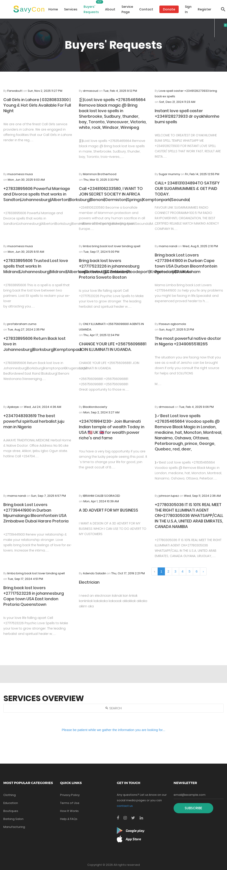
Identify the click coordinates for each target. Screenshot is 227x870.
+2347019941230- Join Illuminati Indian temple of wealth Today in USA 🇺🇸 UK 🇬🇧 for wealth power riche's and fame (111, 429)
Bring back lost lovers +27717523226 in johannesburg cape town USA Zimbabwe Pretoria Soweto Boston (109, 269)
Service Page (127, 9)
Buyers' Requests (91, 9)
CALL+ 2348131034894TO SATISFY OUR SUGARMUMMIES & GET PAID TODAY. (187, 188)
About (110, 9)
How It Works (69, 811)
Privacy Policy (70, 795)
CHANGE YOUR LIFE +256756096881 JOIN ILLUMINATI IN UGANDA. (112, 346)
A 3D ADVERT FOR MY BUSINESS (108, 510)
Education (10, 803)
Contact (146, 9)
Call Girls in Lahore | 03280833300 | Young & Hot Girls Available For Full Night (37, 105)
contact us (125, 806)
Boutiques (10, 811)
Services (70, 9)
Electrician (89, 582)
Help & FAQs (68, 819)
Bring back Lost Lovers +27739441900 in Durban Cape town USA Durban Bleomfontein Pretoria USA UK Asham (186, 263)
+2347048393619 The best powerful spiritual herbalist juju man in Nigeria (33, 421)
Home (53, 9)
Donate (169, 9)
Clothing (9, 795)
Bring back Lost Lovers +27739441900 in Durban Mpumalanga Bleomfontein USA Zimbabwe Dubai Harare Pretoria (35, 513)
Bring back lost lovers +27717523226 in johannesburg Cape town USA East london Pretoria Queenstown (33, 596)
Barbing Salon (13, 819)
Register (204, 9)
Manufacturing (14, 827)
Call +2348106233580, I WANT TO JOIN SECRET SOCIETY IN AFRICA (111, 191)
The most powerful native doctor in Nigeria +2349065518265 (188, 341)
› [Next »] (203, 571)
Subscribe (193, 808)
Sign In (188, 9)
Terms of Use (69, 803)
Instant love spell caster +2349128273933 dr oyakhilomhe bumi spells (187, 116)
